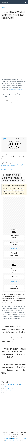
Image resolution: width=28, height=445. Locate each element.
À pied (11, 169)
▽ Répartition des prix (14, 248)
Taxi (2, 7)
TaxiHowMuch (5, 2)
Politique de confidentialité (12, 440)
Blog (25, 438)
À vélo (4, 169)
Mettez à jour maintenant (14, 89)
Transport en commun (9, 165)
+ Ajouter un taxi (6, 438)
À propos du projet (17, 438)
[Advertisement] (14, 34)
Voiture (20, 165)
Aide (22, 440)
